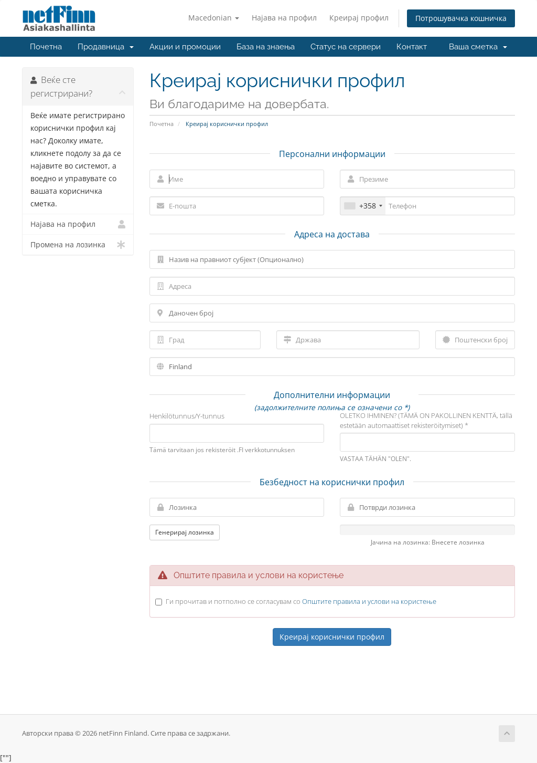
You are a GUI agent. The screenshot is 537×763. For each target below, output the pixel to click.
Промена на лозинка (77, 244)
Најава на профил (284, 18)
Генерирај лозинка (184, 532)
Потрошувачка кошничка (461, 18)
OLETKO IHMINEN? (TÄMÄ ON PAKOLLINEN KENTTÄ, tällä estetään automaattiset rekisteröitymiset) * (426, 420)
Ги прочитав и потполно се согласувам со (301, 601)
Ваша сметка (478, 46)
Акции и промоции (185, 46)
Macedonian (213, 18)
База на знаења (266, 46)
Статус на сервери (345, 46)
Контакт (411, 46)
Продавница (106, 46)
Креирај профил (359, 18)
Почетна (46, 46)
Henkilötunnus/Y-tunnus (186, 416)
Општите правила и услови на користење (369, 601)
